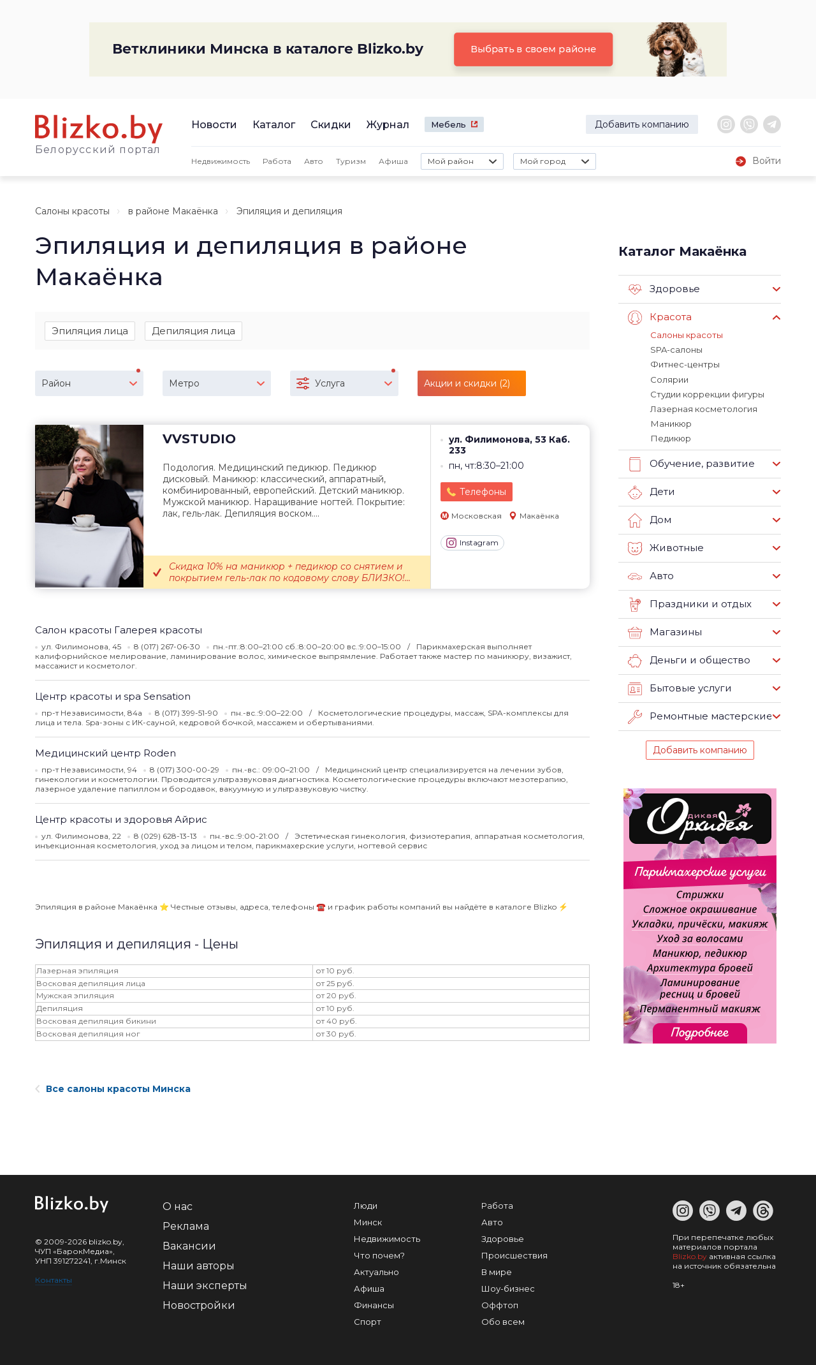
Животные (665, 547)
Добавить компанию (642, 124)
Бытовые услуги (679, 688)
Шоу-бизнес (508, 1288)
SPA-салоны (676, 349)
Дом (649, 519)
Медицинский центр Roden (105, 754)
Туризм (351, 161)
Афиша (393, 161)
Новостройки (199, 1305)
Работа (277, 161)
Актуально (376, 1272)
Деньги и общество (688, 660)
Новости (214, 125)
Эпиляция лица (90, 331)
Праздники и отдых (689, 603)
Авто (313, 161)
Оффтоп (499, 1305)
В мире (496, 1272)
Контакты (53, 1280)
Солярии (669, 379)
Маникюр (670, 423)
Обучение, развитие (690, 463)
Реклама (186, 1226)
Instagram (472, 543)
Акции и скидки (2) (467, 384)
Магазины (664, 631)
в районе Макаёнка (173, 211)
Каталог (273, 125)
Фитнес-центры (685, 364)
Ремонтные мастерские (700, 716)
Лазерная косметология (703, 408)
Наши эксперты (205, 1286)
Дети (651, 491)
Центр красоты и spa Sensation (113, 697)
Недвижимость (220, 161)
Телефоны (483, 492)
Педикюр (670, 437)
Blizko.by (690, 1256)
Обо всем (503, 1322)
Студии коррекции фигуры (707, 393)
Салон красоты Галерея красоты (118, 630)
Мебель (448, 124)
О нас (178, 1206)
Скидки (330, 125)
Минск (368, 1222)
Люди (365, 1205)
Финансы (374, 1305)
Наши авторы (199, 1266)
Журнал (388, 125)
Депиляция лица (193, 331)
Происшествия (514, 1255)
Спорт (367, 1322)
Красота (660, 318)
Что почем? (379, 1255)
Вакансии (189, 1246)
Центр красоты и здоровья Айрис (121, 820)
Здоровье (664, 290)
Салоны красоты (72, 211)
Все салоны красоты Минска (113, 1089)
